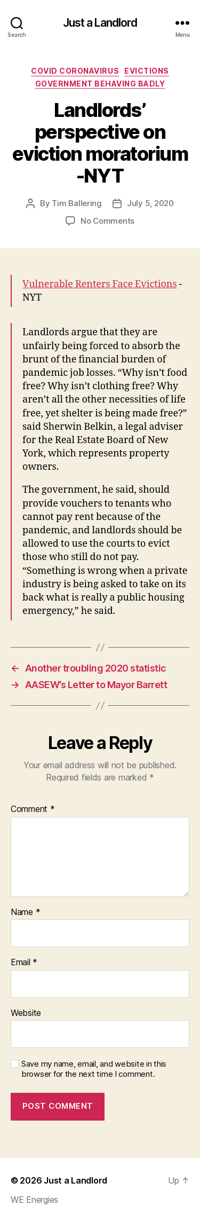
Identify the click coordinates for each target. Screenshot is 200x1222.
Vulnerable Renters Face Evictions (99, 284)
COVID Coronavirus (75, 70)
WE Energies (34, 1199)
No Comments (107, 221)
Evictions (146, 70)
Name (25, 912)
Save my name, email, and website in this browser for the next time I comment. (93, 1069)
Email (24, 962)
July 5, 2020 (150, 203)
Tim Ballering (77, 203)
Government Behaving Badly (100, 83)
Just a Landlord (100, 22)
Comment (33, 809)
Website (26, 1013)
